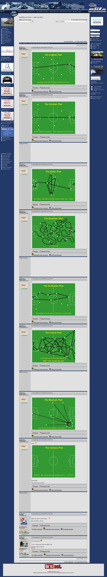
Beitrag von (22, 47)
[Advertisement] (7, 147)
